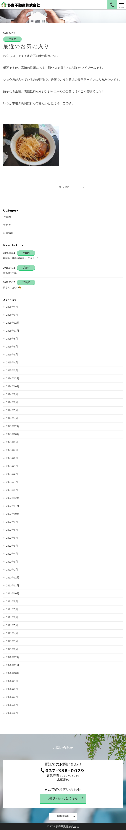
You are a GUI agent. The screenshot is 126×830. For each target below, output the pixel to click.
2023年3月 (12, 482)
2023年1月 (12, 490)
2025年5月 (12, 354)
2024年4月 (12, 418)
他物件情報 (63, 816)
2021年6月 (12, 617)
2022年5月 (12, 545)
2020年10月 (12, 673)
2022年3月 (12, 561)
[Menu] (121, 4)
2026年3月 (12, 314)
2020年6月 (12, 705)
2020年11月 (12, 665)
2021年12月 (12, 577)
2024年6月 (12, 402)
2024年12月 (12, 378)
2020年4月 (12, 713)
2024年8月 (12, 394)
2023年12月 (12, 426)
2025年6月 (12, 346)
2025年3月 (12, 370)
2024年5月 (12, 410)
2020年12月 (12, 657)
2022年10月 (12, 514)
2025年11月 (12, 330)
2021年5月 (12, 625)
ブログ (7, 225)
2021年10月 (12, 593)
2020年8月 (12, 689)
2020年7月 (12, 697)
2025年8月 (12, 338)
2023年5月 (12, 466)
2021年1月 (12, 649)
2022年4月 (12, 553)
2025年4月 (12, 362)
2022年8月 (12, 529)
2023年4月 (12, 474)
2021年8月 (12, 601)
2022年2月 (12, 569)
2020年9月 (12, 681)
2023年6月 (12, 458)
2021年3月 (12, 641)
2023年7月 (12, 450)
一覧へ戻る (63, 187)
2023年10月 (12, 434)
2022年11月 (12, 506)
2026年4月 (12, 306)
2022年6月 (12, 537)
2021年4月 (12, 633)
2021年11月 (12, 585)
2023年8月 (12, 442)
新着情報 (8, 233)
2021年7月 (12, 609)
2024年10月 (12, 386)
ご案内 (7, 217)
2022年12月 (12, 498)
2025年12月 (12, 322)
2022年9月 (12, 521)
